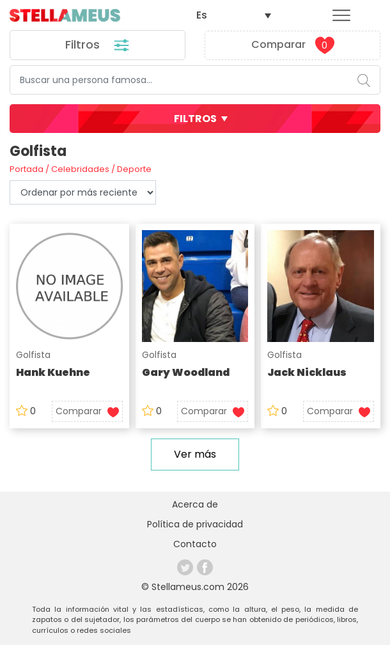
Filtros (97, 45)
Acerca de (195, 504)
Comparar (292, 45)
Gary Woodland (186, 372)
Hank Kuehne (53, 372)
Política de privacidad (195, 524)
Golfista (33, 354)
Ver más (195, 454)
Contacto (195, 544)
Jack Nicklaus (307, 372)
